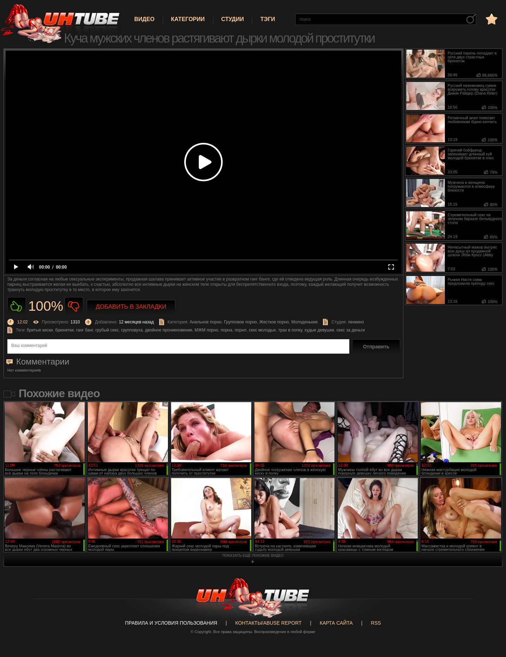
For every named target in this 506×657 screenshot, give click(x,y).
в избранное (490, 19)
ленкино (356, 322)
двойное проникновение (168, 330)
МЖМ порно (207, 330)
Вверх (490, 618)
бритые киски (40, 330)
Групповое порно (240, 322)
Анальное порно (205, 322)
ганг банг (84, 330)
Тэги (267, 19)
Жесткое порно (274, 322)
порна (226, 330)
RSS (376, 623)
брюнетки (64, 330)
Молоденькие (304, 322)
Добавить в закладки (131, 306)
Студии (232, 19)
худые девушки (319, 330)
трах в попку (290, 330)
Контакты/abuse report (268, 623)
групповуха (132, 330)
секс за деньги (351, 330)
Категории (188, 19)
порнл (240, 330)
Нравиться (16, 306)
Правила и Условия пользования (171, 623)
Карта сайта (336, 623)
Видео (144, 19)
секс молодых (262, 330)
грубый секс (107, 330)
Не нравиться (74, 306)
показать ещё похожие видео (253, 556)
